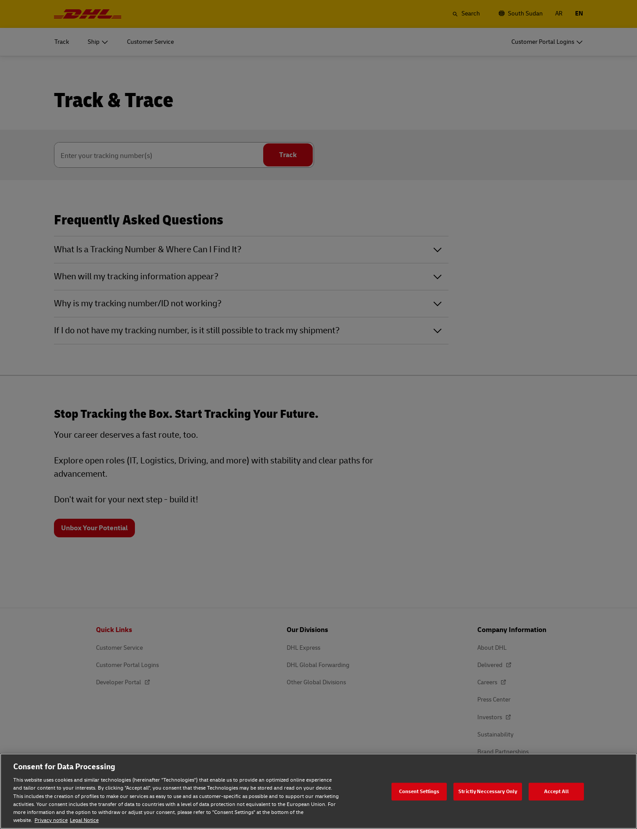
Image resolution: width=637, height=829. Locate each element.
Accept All (556, 791)
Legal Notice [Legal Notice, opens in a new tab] (84, 820)
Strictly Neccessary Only (487, 791)
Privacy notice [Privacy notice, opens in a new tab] (51, 820)
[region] (318, 791)
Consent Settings (419, 791)
